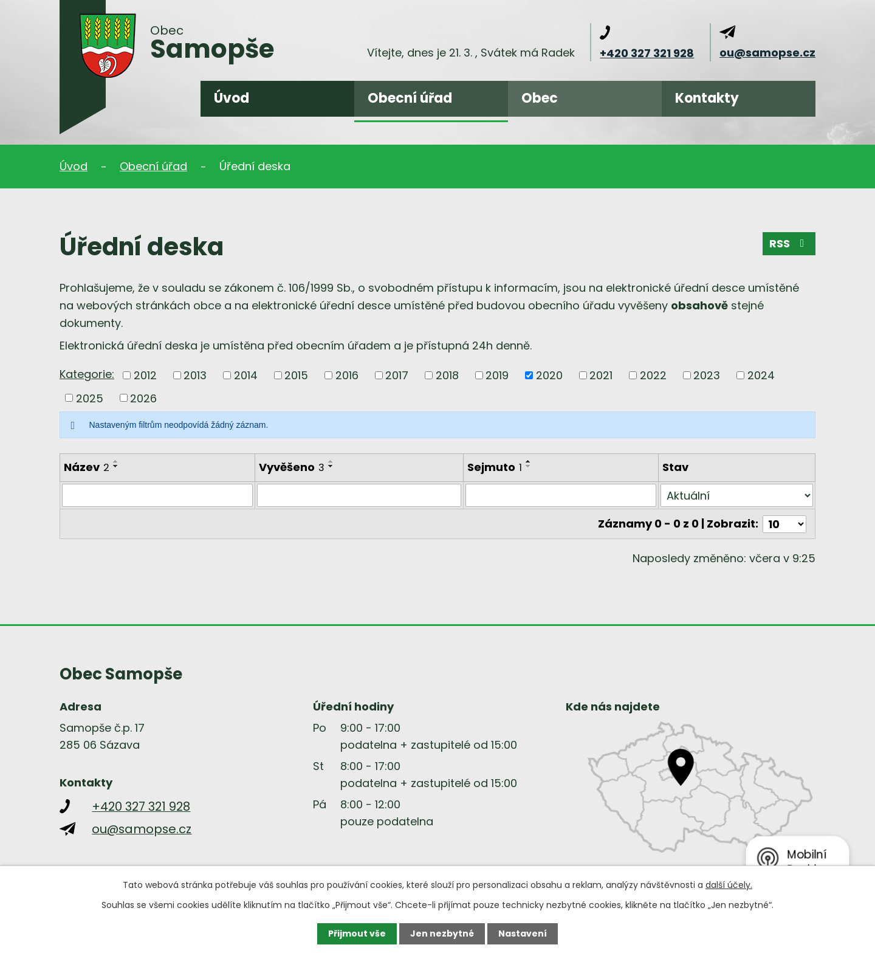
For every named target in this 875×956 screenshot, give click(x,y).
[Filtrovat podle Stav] (737, 495)
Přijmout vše (357, 933)
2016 (347, 375)
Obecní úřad (410, 98)
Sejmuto (494, 467)
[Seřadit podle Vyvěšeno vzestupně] (331, 461)
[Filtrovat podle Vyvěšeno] (359, 495)
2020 (549, 375)
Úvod (231, 98)
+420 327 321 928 (647, 53)
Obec (539, 98)
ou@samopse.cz (767, 52)
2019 (497, 375)
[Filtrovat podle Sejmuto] (560, 495)
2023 (706, 375)
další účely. (728, 885)
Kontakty (707, 98)
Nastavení (522, 933)
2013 (195, 375)
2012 (145, 375)
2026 (143, 397)
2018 (447, 375)
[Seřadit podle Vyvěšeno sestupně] (331, 466)
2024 (761, 375)
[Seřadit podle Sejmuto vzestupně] (528, 461)
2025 (89, 397)
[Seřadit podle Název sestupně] (116, 466)
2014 (246, 375)
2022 (653, 375)
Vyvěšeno (291, 467)
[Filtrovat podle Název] (157, 495)
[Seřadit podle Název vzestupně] (116, 461)
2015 (296, 375)
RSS (789, 243)
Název (86, 467)
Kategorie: (87, 374)
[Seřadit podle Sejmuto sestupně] (528, 466)
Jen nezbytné (442, 933)
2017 (396, 375)
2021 (600, 375)
